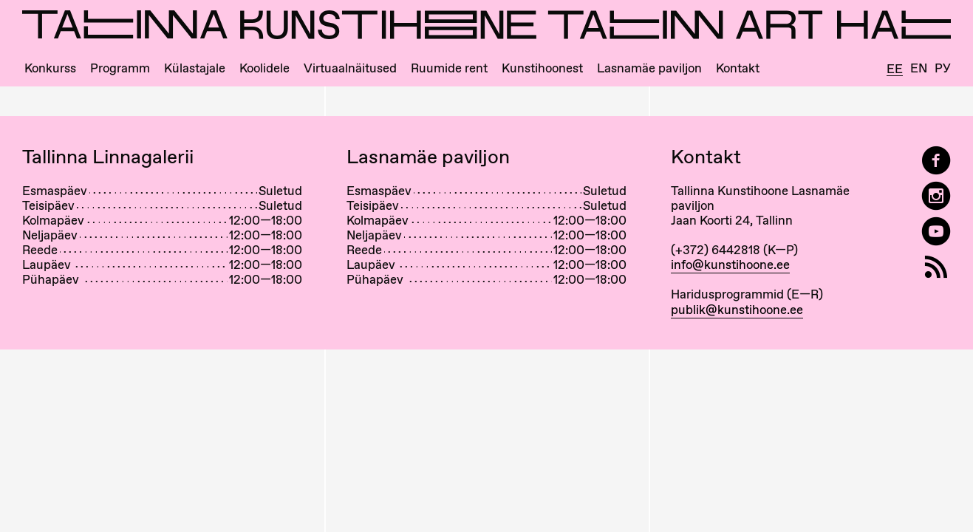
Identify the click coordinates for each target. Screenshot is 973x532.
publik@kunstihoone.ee (737, 309)
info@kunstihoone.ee (730, 264)
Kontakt (737, 68)
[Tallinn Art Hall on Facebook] (936, 161)
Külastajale (194, 68)
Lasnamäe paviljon (649, 68)
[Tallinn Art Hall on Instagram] (936, 196)
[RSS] (936, 267)
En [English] (918, 68)
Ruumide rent (449, 68)
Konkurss (50, 68)
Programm (120, 68)
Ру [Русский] (943, 68)
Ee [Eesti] (895, 69)
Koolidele (264, 68)
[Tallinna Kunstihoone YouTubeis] (936, 231)
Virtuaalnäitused (350, 68)
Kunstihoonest (542, 68)
